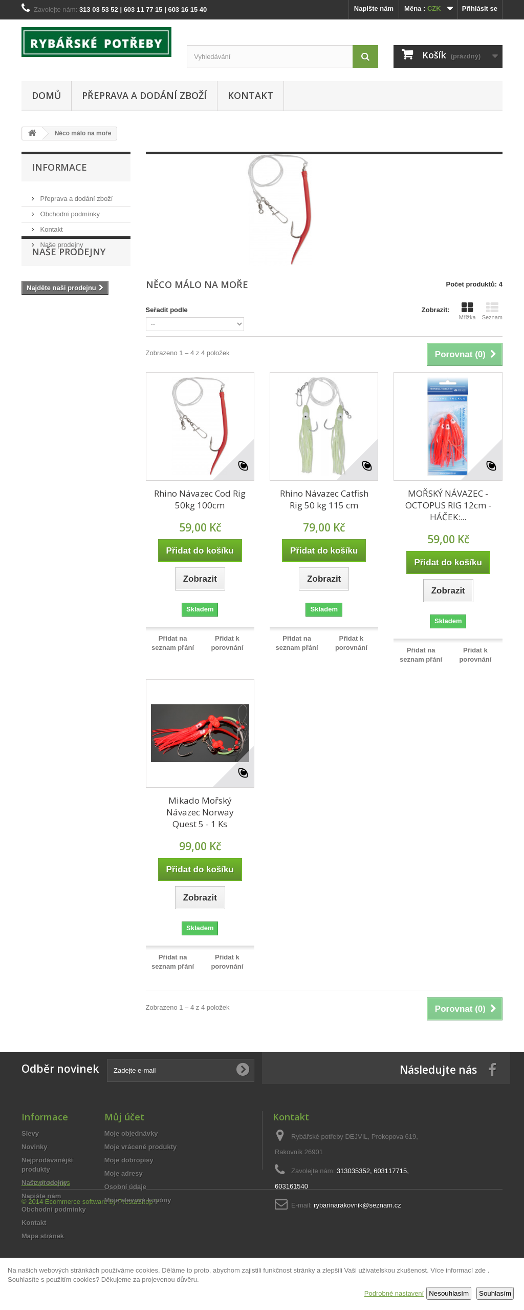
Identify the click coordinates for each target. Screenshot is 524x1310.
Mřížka (467, 311)
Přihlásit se (479, 8)
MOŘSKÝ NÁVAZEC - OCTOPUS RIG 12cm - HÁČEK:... (448, 505)
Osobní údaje (125, 1187)
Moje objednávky (131, 1133)
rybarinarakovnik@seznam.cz (357, 1205)
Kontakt (250, 95)
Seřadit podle (167, 310)
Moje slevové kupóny (137, 1200)
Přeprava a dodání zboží (144, 95)
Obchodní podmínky (69, 210)
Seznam (492, 311)
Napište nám (374, 8)
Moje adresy (123, 1173)
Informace (59, 167)
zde (480, 1270)
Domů (46, 95)
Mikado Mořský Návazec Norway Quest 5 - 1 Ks (200, 812)
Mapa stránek (42, 1236)
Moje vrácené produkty (140, 1147)
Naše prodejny (60, 240)
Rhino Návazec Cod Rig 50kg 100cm (200, 499)
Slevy (30, 1133)
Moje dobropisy (129, 1160)
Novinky (34, 1147)
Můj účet (124, 1117)
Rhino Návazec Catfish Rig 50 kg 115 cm (324, 499)
